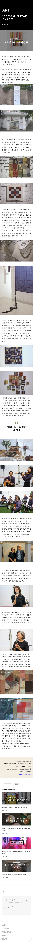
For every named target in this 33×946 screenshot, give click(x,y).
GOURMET (6, 932)
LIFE (4, 935)
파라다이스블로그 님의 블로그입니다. (13, 903)
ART (5, 10)
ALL (4, 921)
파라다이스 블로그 (10, 900)
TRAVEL (5, 928)
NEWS (4, 939)
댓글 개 (4, 891)
